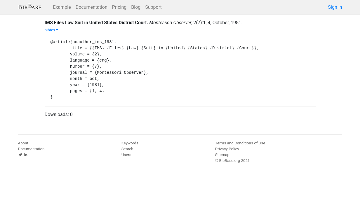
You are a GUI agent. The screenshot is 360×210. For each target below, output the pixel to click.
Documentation (91, 7)
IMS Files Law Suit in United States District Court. (96, 22)
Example (62, 7)
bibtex (52, 30)
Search (127, 149)
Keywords (129, 143)
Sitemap (222, 155)
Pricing (119, 7)
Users (126, 155)
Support (153, 7)
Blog (135, 7)
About (23, 143)
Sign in (335, 7)
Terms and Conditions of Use (240, 143)
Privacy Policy (227, 149)
